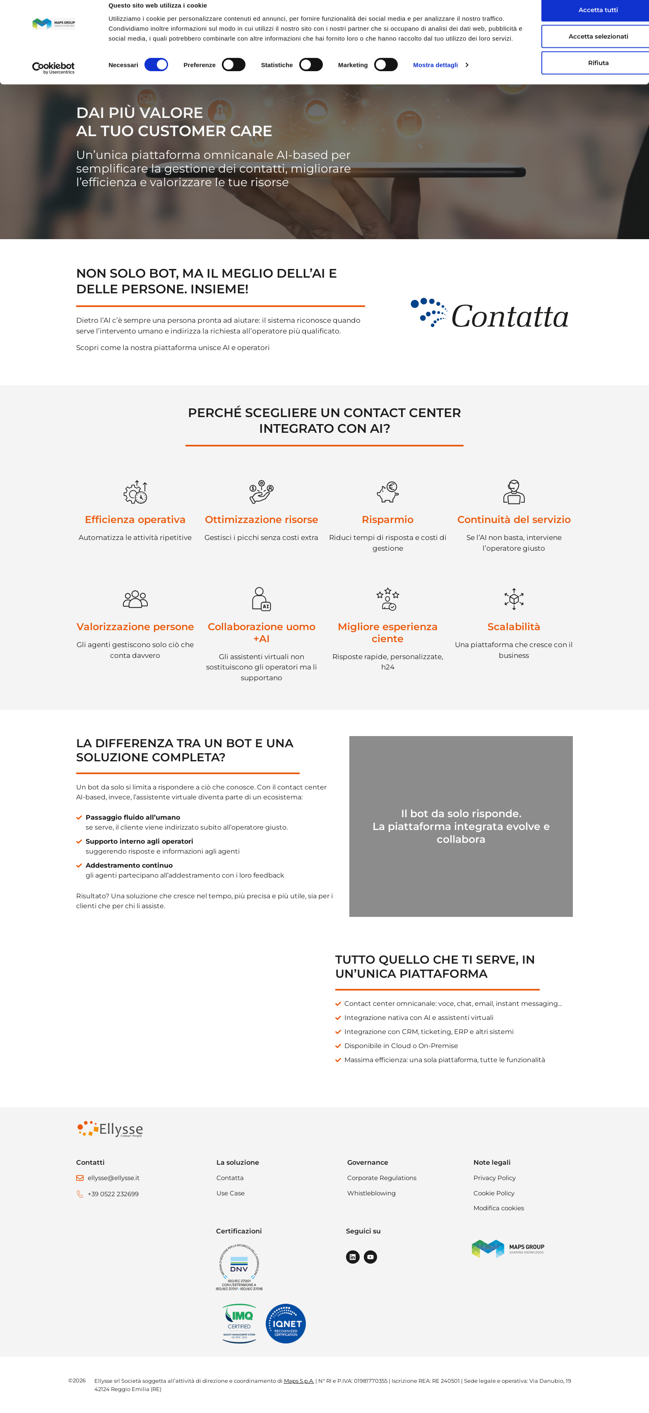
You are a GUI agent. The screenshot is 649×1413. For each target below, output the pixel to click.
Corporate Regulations (381, 1178)
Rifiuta (558, 74)
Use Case (230, 1193)
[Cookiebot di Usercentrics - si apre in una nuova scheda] (53, 87)
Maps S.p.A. (299, 1380)
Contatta (230, 1178)
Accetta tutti (559, 21)
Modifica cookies (499, 1208)
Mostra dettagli (435, 86)
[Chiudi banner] (636, 13)
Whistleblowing (371, 1193)
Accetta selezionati (559, 48)
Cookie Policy (494, 1193)
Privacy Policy (495, 1178)
